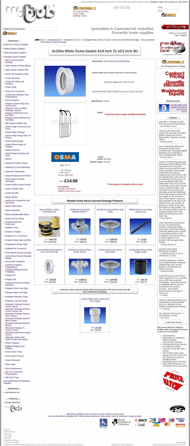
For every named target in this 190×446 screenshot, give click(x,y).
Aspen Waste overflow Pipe (16, 70)
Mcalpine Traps (11, 227)
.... (173, 322)
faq (180, 2)
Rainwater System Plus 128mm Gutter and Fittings (16, 338)
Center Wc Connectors (14, 91)
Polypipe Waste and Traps (16, 292)
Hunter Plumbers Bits (14, 189)
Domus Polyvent (12, 100)
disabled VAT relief (75, 416)
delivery (63, 416)
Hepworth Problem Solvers (16, 163)
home (185, 2)
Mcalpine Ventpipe (13, 232)
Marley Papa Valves (13, 206)
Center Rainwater (12, 78)
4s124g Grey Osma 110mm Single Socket (140, 251)
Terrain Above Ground (14, 356)
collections (70, 414)
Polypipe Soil (10, 279)
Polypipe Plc (10, 275)
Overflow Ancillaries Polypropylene (13, 266)
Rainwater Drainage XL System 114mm (15, 329)
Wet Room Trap (12, 377)
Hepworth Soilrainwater (15, 171)
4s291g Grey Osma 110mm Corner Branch (79, 251)
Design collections (12, 402)
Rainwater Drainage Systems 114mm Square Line (17, 310)
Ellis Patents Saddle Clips (16, 123)
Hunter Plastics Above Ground (18, 185)
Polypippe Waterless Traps (16, 297)
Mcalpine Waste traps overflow (18, 240)
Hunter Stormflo (12, 193)
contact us (172, 2)
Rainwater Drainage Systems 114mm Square (17, 305)
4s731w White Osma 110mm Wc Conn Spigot (95, 300)
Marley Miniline (11, 197)
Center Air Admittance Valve (17, 74)
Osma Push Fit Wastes (15, 261)
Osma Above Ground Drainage (18, 253)
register (183, 35)
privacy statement (91, 416)
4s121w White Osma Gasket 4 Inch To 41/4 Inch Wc (49, 251)
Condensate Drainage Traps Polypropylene (17, 96)
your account (99, 414)
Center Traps (10, 87)
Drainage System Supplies (15, 57)
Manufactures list (12, 392)
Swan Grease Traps (13, 352)
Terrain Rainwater (12, 360)
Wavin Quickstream (13, 368)
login (177, 35)
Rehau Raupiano (12, 343)
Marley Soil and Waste (14, 219)
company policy (134, 416)
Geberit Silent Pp (12, 150)
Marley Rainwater (12, 210)
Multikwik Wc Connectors (15, 248)
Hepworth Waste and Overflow (18, 176)
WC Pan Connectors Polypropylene (14, 373)
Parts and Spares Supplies (15, 53)
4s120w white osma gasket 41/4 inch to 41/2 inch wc (178, 107)
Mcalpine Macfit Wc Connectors (13, 223)
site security (54, 416)
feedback (154, 2)
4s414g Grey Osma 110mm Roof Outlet (110, 251)
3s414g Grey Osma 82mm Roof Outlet (110, 210)
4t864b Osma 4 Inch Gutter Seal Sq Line (140, 210)
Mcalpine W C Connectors (16, 236)
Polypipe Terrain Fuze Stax (16, 288)
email (60, 191)
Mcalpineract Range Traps (16, 244)
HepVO (8, 159)
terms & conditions (119, 416)
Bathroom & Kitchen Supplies (16, 44)
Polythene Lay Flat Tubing (16, 301)
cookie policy (105, 416)
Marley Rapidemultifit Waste (17, 214)
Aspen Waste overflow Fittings (18, 66)
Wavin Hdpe (10, 364)
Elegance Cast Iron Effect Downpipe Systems (16, 109)
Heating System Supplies (14, 49)
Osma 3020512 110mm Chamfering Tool (49, 210)
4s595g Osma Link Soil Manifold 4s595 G (79, 210)
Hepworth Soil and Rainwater (17, 167)
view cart (163, 2)
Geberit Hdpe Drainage (15, 132)
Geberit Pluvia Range (14, 141)
